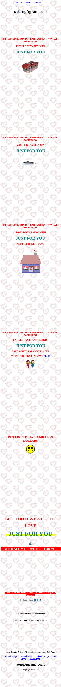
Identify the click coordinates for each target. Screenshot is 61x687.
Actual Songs (26, 656)
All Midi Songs (11, 656)
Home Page (35, 659)
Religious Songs (42, 656)
